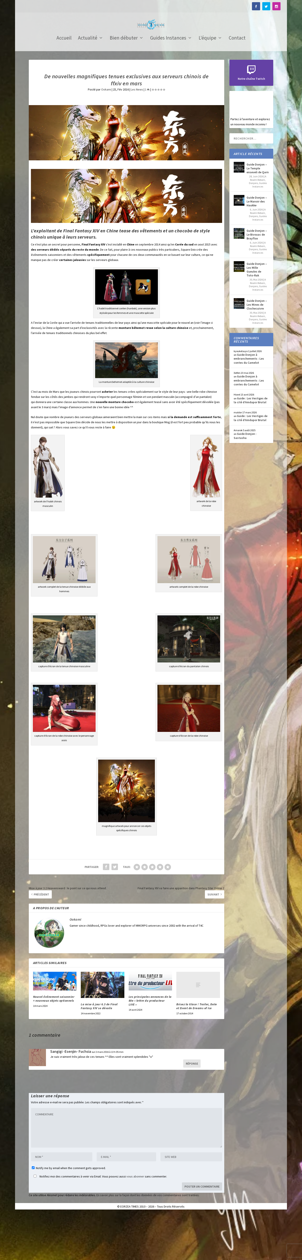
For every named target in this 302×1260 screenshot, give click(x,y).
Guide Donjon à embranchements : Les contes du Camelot (249, 406)
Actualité (87, 85)
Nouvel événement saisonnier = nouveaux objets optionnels (54, 1046)
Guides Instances (168, 85)
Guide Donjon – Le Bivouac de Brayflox (257, 282)
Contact (237, 85)
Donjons (253, 230)
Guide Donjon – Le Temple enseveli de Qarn (258, 215)
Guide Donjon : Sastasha (245, 483)
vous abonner (135, 1224)
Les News (137, 137)
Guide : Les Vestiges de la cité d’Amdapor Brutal (250, 447)
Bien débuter (124, 85)
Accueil (64, 85)
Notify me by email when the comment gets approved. (69, 1215)
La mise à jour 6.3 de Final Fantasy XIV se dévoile (99, 1053)
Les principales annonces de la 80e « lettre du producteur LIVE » (150, 1048)
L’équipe (207, 85)
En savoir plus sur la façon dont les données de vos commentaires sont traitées (147, 1242)
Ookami (106, 137)
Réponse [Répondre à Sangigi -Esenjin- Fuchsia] (192, 1111)
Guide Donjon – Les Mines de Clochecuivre (257, 352)
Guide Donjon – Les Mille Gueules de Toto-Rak (257, 317)
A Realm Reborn (258, 225)
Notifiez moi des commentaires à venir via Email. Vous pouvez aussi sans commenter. (99, 1224)
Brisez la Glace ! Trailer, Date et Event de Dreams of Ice (196, 1053)
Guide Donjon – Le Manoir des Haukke (257, 248)
